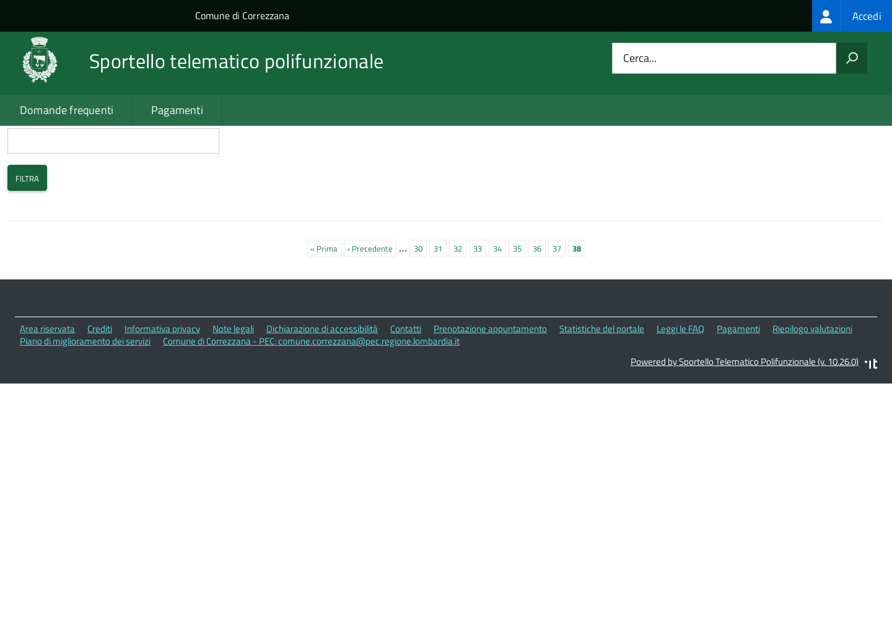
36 (539, 300)
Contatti (405, 381)
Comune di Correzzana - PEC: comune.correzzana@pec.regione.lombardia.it (311, 394)
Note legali (233, 381)
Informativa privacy (162, 381)
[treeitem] (852, 16)
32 (459, 300)
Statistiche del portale (601, 381)
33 (479, 300)
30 (420, 300)
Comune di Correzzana (242, 15)
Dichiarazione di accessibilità (322, 381)
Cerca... (640, 58)
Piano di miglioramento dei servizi (85, 394)
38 (578, 301)
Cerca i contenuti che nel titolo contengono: (113, 171)
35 (519, 300)
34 (499, 300)
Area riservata (47, 381)
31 (440, 300)
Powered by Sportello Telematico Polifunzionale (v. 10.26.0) (745, 414)
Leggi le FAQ (680, 381)
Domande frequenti (66, 110)
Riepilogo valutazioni (812, 381)
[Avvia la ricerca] (851, 58)
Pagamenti (177, 110)
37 (559, 300)
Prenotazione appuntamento (490, 381)
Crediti (99, 381)
